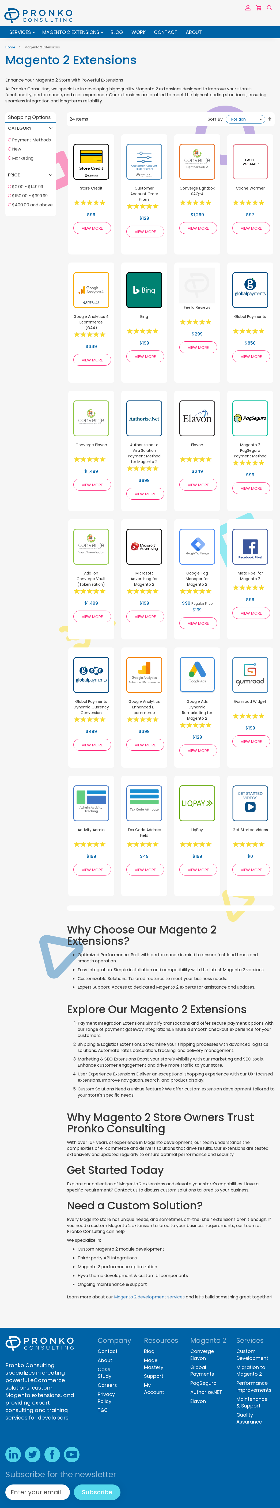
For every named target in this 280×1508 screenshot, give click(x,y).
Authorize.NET (206, 1392)
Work (138, 32)
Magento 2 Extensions (71, 32)
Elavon (197, 445)
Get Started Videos (250, 829)
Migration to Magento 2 (250, 1371)
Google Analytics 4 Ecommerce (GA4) (91, 322)
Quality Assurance (249, 1418)
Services (20, 32)
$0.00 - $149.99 (27, 187)
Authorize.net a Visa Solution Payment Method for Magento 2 (144, 453)
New (16, 149)
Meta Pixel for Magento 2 (250, 575)
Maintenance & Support (251, 1402)
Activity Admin (91, 829)
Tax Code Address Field (144, 832)
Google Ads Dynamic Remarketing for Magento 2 (197, 710)
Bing (144, 316)
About (194, 32)
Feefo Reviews (197, 307)
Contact (165, 32)
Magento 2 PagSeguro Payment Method (250, 450)
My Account (154, 1388)
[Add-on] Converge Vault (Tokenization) (91, 578)
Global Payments (250, 316)
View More (92, 228)
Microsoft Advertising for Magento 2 (144, 578)
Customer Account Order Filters (144, 194)
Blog (117, 32)
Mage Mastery (153, 1364)
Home (10, 47)
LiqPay (197, 829)
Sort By (215, 119)
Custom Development (252, 1355)
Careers (107, 1385)
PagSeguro (203, 1383)
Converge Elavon (91, 445)
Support (153, 1376)
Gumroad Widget (250, 701)
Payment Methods (31, 140)
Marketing (22, 158)
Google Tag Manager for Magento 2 (197, 578)
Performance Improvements (253, 1386)
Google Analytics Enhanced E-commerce (144, 707)
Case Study (104, 1373)
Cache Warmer (250, 188)
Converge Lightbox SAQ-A (197, 191)
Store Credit (91, 188)
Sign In (248, 7)
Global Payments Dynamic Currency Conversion (91, 707)
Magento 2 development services (149, 1297)
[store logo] (38, 16)
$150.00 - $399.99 (30, 196)
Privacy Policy (106, 1398)
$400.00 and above (32, 205)
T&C (103, 1410)
